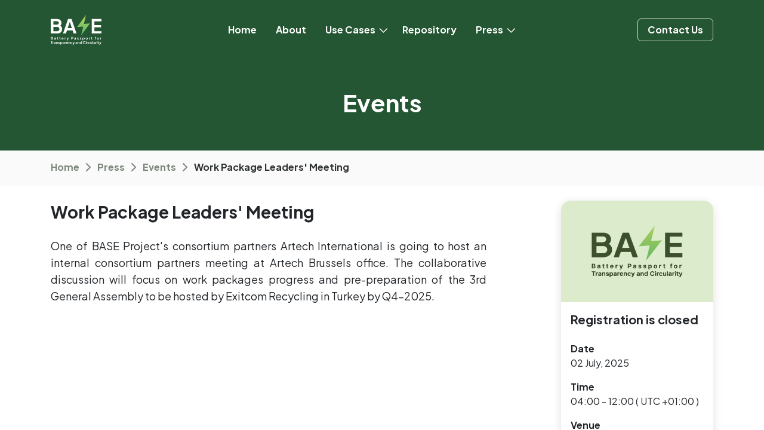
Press (111, 167)
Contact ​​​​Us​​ (675, 29)
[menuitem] (242, 29)
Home (65, 167)
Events (159, 167)
